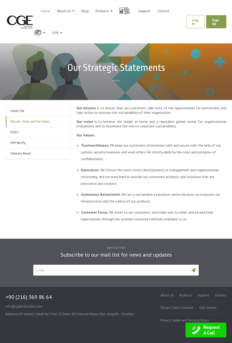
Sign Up (215, 22)
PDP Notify (18, 143)
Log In (195, 22)
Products (102, 11)
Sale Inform (207, 307)
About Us (64, 11)
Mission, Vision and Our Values (30, 122)
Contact (163, 11)
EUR (55, 32)
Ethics (14, 132)
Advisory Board (20, 153)
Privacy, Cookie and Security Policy (184, 320)
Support (144, 11)
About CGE (17, 111)
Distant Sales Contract (176, 307)
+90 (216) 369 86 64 (29, 296)
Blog (85, 11)
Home (45, 11)
